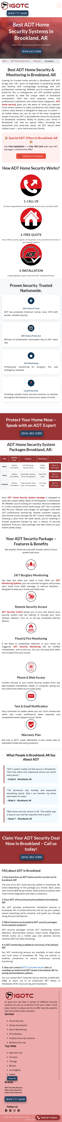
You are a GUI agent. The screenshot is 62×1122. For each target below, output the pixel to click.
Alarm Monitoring (18, 1029)
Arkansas (37, 61)
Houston (13, 1057)
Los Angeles (15, 1070)
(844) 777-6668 (17, 13)
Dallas (12, 1074)
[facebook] (5, 1110)
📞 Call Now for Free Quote (31, 156)
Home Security (16, 1020)
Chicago (13, 1061)
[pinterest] (18, 1110)
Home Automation (18, 1025)
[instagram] (13, 1110)
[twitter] (9, 1110)
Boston (12, 1065)
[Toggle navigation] (59, 5)
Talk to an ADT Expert (55, 466)
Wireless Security (17, 1042)
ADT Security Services (20, 61)
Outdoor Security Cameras (22, 1038)
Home (14, 45)
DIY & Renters (15, 1033)
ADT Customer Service (33, 967)
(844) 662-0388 (31, 51)
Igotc (11, 1117)
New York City (15, 1052)
